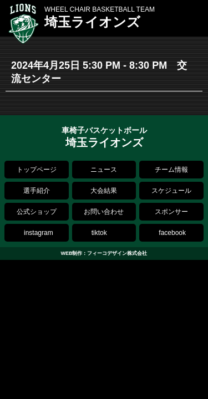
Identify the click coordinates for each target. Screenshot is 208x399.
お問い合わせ (104, 212)
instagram (38, 233)
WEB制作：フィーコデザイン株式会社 (104, 253)
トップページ (37, 169)
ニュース (103, 169)
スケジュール (171, 191)
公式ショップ (37, 212)
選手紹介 (36, 191)
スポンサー (171, 212)
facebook (172, 233)
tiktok (99, 233)
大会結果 (103, 191)
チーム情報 (171, 169)
